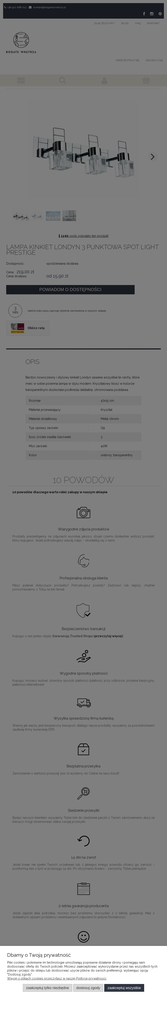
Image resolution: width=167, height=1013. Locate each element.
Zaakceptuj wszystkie (124, 988)
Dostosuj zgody (88, 988)
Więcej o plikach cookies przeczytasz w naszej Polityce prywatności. (57, 978)
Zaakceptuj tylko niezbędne (47, 988)
